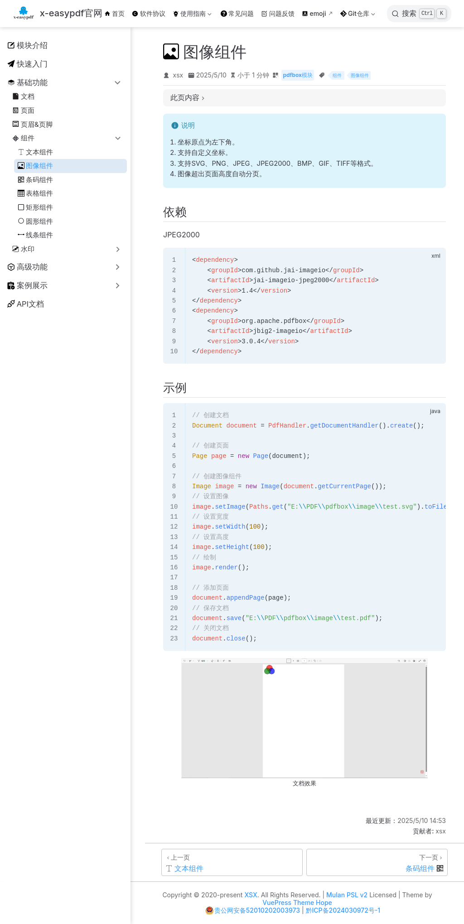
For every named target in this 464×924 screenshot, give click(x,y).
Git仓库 (357, 15)
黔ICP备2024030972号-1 (343, 910)
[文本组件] (232, 862)
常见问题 (237, 13)
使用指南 (192, 15)
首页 (114, 13)
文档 (23, 96)
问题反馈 (278, 13)
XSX (250, 895)
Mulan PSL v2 (346, 895)
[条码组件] (377, 862)
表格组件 (35, 193)
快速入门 (27, 63)
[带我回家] (57, 14)
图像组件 (35, 165)
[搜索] (419, 13)
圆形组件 (35, 221)
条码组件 (35, 179)
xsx (178, 75)
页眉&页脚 (32, 124)
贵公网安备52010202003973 (257, 910)
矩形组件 (35, 207)
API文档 (25, 303)
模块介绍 (27, 45)
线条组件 (35, 235)
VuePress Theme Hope (297, 902)
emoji (314, 13)
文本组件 (35, 152)
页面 (23, 110)
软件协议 (148, 13)
